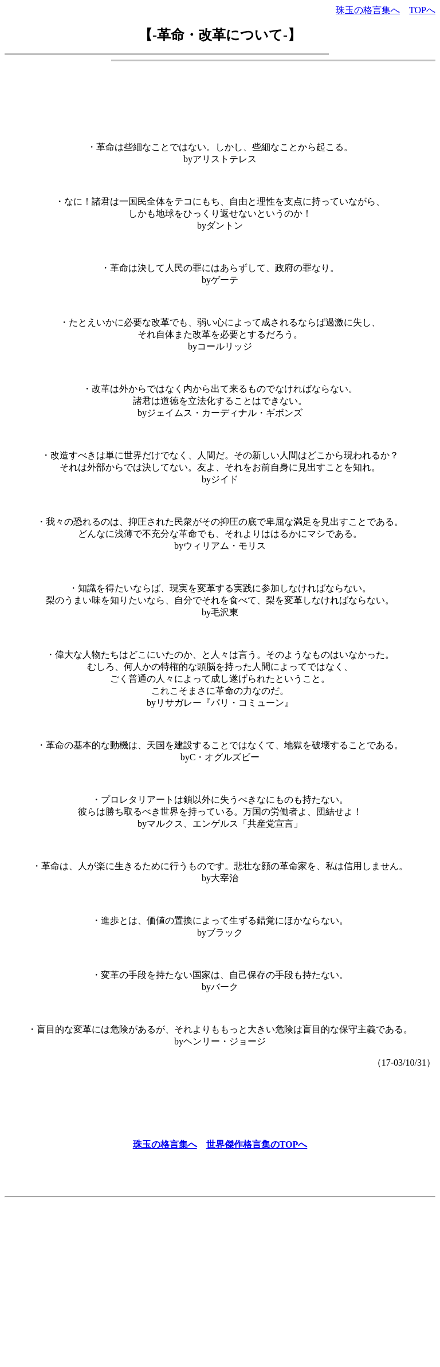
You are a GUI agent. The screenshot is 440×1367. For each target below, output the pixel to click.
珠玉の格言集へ (368, 10)
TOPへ (422, 10)
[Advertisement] (220, 96)
